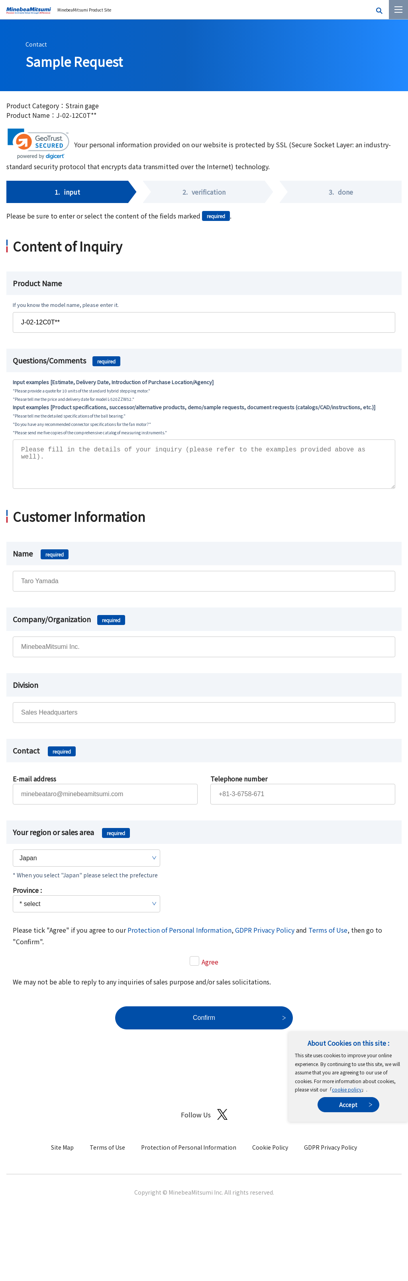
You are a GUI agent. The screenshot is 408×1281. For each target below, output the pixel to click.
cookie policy (346, 1089)
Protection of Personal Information (179, 938)
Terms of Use (327, 938)
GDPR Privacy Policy (264, 938)
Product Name (37, 283)
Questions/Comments (66, 360)
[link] (38, 144)
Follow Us (204, 1122)
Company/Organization (69, 627)
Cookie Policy (270, 1155)
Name (41, 561)
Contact (36, 44)
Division (25, 692)
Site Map (62, 1155)
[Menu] (398, 9)
